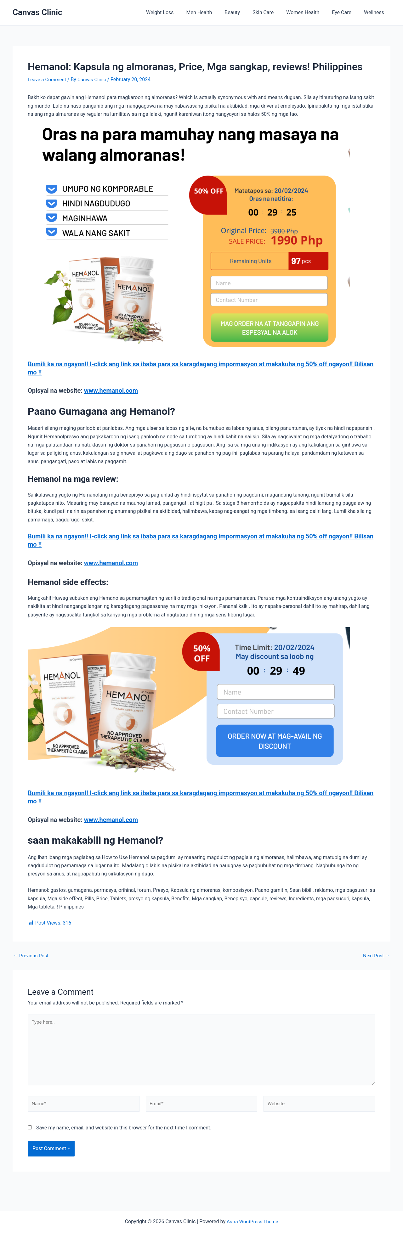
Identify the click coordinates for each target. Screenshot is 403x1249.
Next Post (375, 955)
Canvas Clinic (37, 12)
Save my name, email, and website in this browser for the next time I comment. (124, 1132)
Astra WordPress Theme (252, 1221)
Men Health (213, 12)
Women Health (309, 12)
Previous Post (31, 955)
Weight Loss (176, 12)
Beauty (243, 12)
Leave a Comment (48, 79)
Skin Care (271, 12)
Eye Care (345, 12)
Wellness (375, 12)
